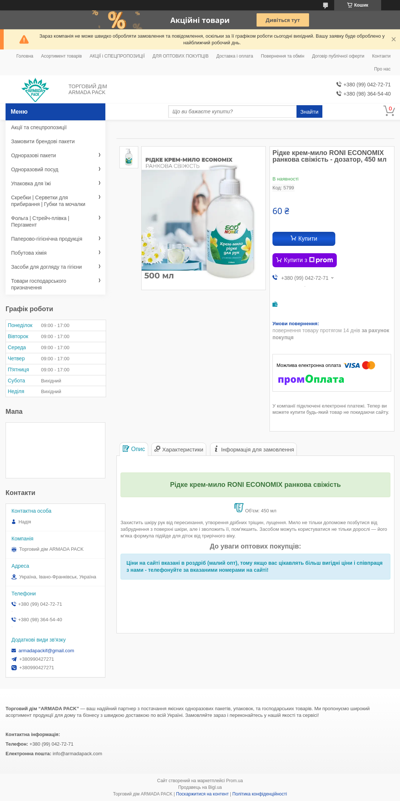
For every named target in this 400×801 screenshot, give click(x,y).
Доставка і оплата (234, 56)
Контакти (381, 56)
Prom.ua (234, 780)
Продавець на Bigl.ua (200, 787)
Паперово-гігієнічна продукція (46, 239)
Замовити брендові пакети (43, 141)
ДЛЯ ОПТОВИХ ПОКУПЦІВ (181, 56)
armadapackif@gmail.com (46, 650)
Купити (307, 239)
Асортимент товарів (61, 56)
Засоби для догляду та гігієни (46, 267)
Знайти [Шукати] (309, 112)
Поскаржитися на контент (202, 794)
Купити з (308, 260)
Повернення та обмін (282, 56)
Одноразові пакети (33, 155)
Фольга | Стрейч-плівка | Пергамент (40, 221)
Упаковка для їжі (31, 183)
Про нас (382, 69)
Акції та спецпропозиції (39, 127)
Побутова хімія (29, 253)
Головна (24, 56)
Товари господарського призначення (38, 284)
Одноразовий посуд (34, 169)
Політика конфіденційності (260, 794)
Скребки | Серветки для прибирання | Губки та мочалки (48, 201)
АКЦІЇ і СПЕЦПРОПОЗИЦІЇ (117, 56)
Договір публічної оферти (338, 56)
